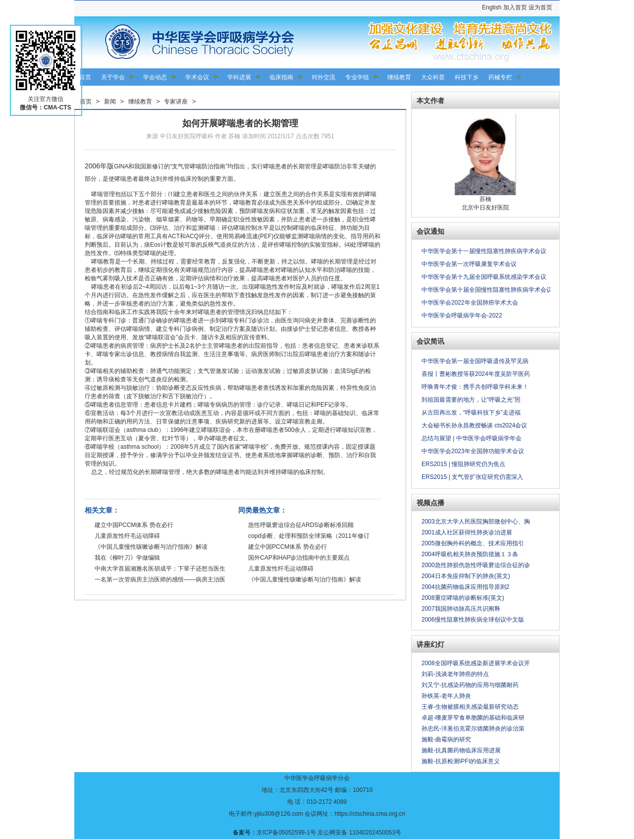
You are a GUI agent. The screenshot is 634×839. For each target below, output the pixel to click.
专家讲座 (176, 101)
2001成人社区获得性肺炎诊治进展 (467, 532)
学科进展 (239, 77)
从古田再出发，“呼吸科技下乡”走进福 (471, 412)
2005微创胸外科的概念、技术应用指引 (473, 543)
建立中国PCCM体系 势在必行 (134, 525)
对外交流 (323, 77)
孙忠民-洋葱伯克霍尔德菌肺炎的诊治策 (473, 728)
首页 (85, 77)
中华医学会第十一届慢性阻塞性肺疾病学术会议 (484, 251)
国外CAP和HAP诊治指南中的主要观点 (299, 557)
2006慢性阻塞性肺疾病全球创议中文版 (473, 619)
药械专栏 (500, 77)
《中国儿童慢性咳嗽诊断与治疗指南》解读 (151, 546)
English (491, 7)
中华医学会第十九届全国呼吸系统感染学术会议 (484, 276)
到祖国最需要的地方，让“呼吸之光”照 (471, 399)
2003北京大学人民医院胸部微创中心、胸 (476, 521)
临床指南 (281, 77)
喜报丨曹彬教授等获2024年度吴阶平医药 (476, 373)
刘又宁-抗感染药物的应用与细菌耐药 (470, 685)
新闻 (110, 101)
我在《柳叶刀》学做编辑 (127, 557)
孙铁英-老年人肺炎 (446, 695)
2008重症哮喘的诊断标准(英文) (463, 597)
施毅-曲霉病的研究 (446, 739)
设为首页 (540, 7)
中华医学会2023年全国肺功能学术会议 (473, 451)
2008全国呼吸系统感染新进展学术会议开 (476, 663)
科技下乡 (466, 77)
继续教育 (399, 77)
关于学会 (113, 77)
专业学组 (357, 77)
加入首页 (515, 7)
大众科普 (433, 77)
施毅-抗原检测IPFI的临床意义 (461, 761)
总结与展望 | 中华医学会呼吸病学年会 (472, 438)
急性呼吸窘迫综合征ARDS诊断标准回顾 (301, 525)
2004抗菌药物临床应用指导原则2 (465, 586)
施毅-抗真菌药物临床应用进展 (461, 750)
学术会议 (197, 77)
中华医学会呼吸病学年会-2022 (462, 315)
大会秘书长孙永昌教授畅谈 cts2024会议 (474, 425)
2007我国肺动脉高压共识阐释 (461, 608)
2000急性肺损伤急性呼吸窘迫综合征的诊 (476, 565)
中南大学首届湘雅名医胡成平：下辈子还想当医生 (160, 568)
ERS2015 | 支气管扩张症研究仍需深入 (472, 476)
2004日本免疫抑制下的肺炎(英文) (466, 576)
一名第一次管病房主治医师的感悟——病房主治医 (160, 579)
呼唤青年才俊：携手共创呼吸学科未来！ (475, 386)
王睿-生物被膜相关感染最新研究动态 (470, 706)
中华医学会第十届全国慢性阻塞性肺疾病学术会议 (487, 289)
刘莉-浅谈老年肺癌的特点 (455, 674)
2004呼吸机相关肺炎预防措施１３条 (470, 554)
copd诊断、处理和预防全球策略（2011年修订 (309, 535)
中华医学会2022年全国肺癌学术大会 (470, 302)
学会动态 (155, 77)
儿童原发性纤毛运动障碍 (127, 535)
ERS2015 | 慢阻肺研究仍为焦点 (463, 464)
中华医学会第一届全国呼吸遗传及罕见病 (475, 361)
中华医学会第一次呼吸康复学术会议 (469, 264)
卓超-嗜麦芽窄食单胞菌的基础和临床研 (473, 717)
